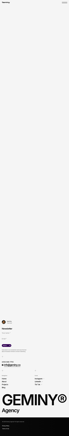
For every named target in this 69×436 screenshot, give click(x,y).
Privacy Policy (5, 425)
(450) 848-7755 (7, 362)
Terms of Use (5, 428)
